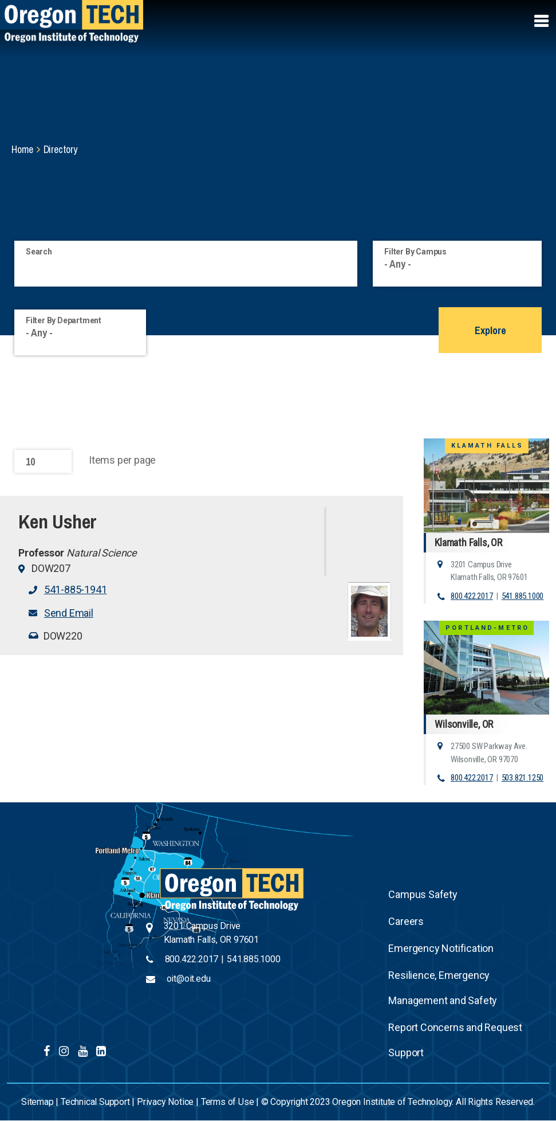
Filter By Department (63, 320)
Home (22, 149)
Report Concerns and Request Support (455, 1040)
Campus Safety (422, 894)
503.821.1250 (523, 778)
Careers (406, 921)
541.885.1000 (523, 596)
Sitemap (37, 1101)
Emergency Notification (441, 948)
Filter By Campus (415, 251)
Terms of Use (227, 1101)
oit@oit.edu (189, 978)
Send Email (68, 613)
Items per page (122, 459)
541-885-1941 (75, 589)
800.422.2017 (472, 596)
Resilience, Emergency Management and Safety (442, 987)
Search (39, 251)
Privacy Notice (165, 1101)
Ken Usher (57, 521)
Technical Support (95, 1101)
